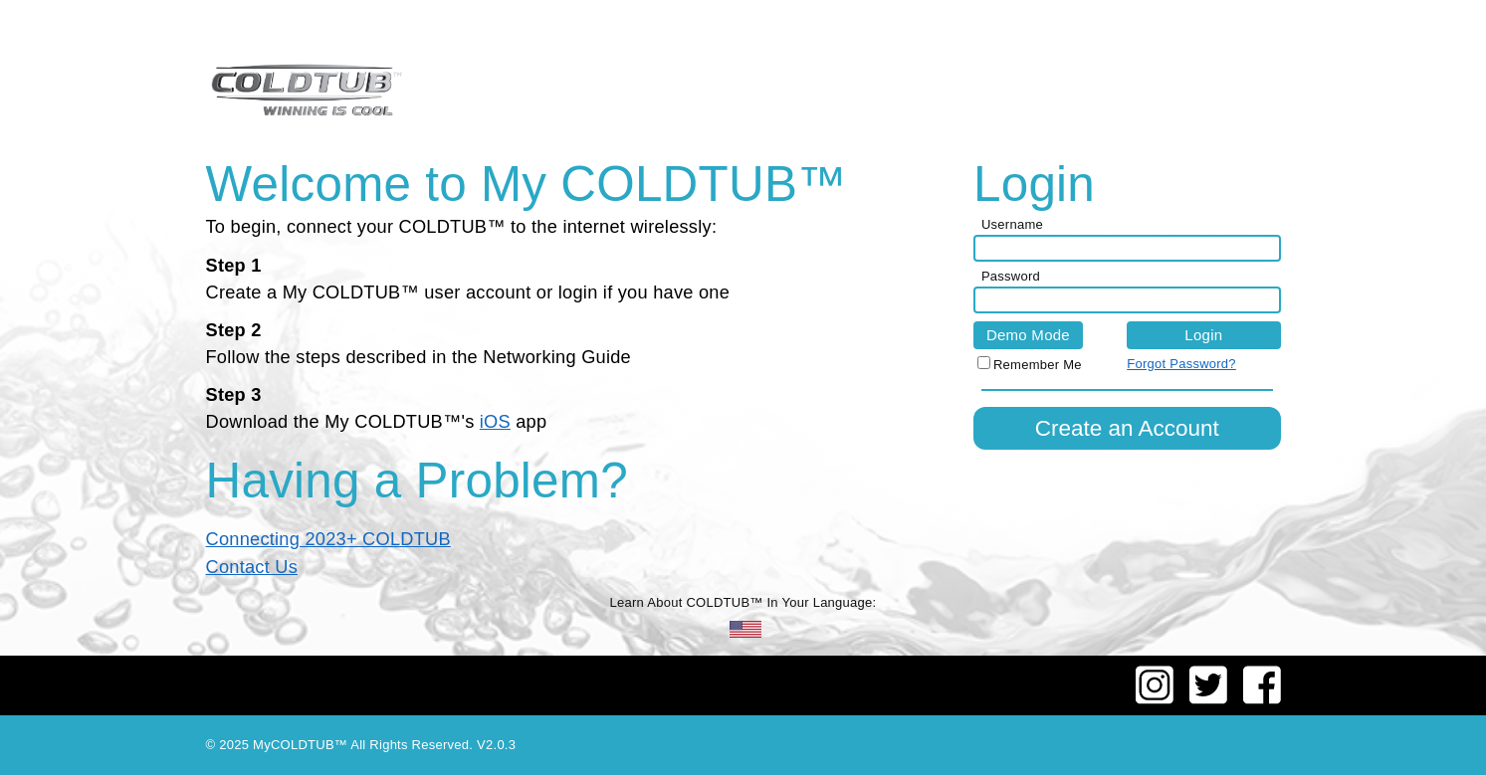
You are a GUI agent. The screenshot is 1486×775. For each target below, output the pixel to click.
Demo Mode (1028, 334)
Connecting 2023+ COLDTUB (328, 539)
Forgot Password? (1181, 363)
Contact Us (252, 567)
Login (1203, 334)
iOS (495, 422)
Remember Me (1037, 364)
